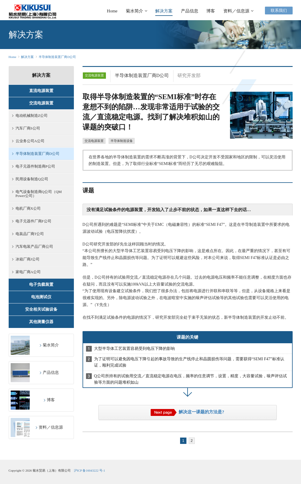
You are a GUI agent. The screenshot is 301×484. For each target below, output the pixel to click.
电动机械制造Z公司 (30, 115)
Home (112, 11)
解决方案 (164, 11)
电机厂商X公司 (26, 208)
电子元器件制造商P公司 (33, 166)
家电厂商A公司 (26, 272)
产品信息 (189, 11)
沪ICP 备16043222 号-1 (89, 470)
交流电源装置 (94, 140)
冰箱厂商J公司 (26, 259)
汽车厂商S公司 (26, 128)
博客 (210, 11)
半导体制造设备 (122, 140)
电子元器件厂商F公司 (31, 221)
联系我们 (279, 10)
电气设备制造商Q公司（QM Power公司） (37, 194)
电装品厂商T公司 (28, 234)
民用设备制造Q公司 (30, 179)
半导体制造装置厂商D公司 (57, 57)
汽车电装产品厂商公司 (32, 246)
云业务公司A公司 (28, 141)
